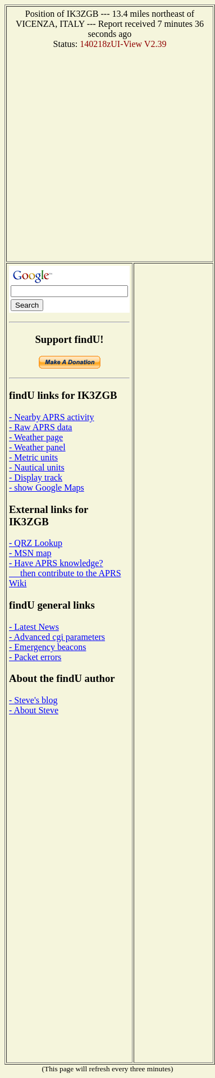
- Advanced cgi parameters (57, 637)
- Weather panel (37, 447)
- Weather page (36, 437)
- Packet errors (35, 657)
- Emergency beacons (47, 647)
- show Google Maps (46, 487)
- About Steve (33, 710)
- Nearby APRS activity (51, 417)
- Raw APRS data (40, 427)
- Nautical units (37, 467)
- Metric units (33, 457)
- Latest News (34, 627)
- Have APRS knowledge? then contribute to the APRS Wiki (65, 573)
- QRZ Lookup (35, 543)
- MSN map (30, 553)
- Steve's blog (33, 700)
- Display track (35, 477)
